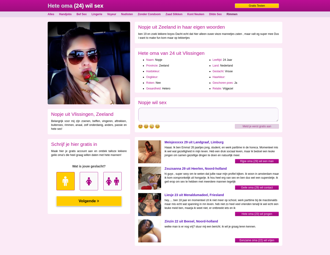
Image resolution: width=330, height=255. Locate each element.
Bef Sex (82, 14)
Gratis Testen (257, 5)
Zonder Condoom (149, 14)
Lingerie (96, 14)
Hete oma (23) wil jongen (257, 214)
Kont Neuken (195, 14)
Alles (51, 14)
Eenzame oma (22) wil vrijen (256, 240)
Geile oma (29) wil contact (257, 187)
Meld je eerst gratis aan (257, 126)
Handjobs (65, 14)
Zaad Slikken (174, 14)
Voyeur (111, 14)
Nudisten (127, 14)
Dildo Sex (215, 14)
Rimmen (232, 14)
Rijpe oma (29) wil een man (257, 161)
